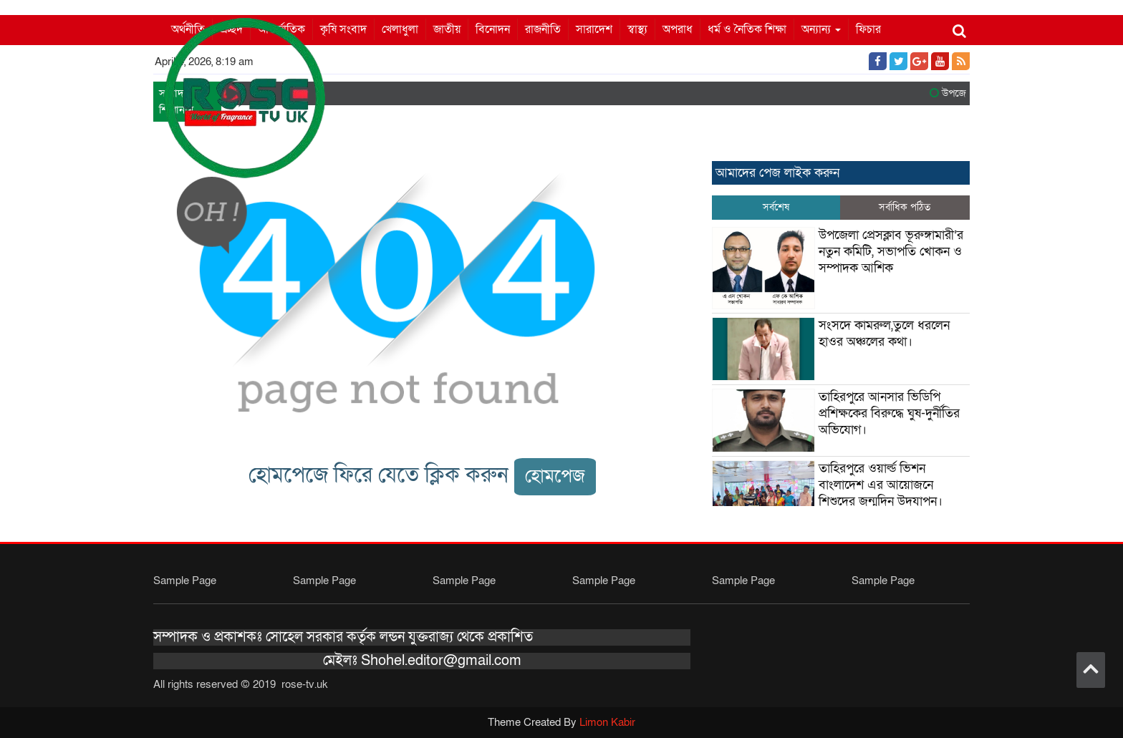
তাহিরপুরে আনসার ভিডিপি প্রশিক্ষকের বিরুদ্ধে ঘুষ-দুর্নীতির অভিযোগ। (889, 413)
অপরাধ (677, 29)
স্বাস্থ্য (637, 29)
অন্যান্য (821, 29)
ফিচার (868, 29)
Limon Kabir (607, 722)
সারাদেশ (594, 29)
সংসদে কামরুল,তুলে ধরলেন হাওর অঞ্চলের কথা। (884, 333)
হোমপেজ (555, 476)
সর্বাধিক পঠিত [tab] (904, 207)
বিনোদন (493, 29)
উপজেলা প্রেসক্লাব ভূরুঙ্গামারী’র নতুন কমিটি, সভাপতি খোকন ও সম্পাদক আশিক (891, 251)
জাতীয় (447, 29)
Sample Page (184, 580)
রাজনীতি (543, 29)
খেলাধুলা (400, 29)
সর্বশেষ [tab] (776, 207)
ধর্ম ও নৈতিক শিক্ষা (747, 29)
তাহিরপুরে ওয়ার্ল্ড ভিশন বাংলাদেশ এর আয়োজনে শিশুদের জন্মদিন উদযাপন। (881, 485)
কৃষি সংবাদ (343, 29)
